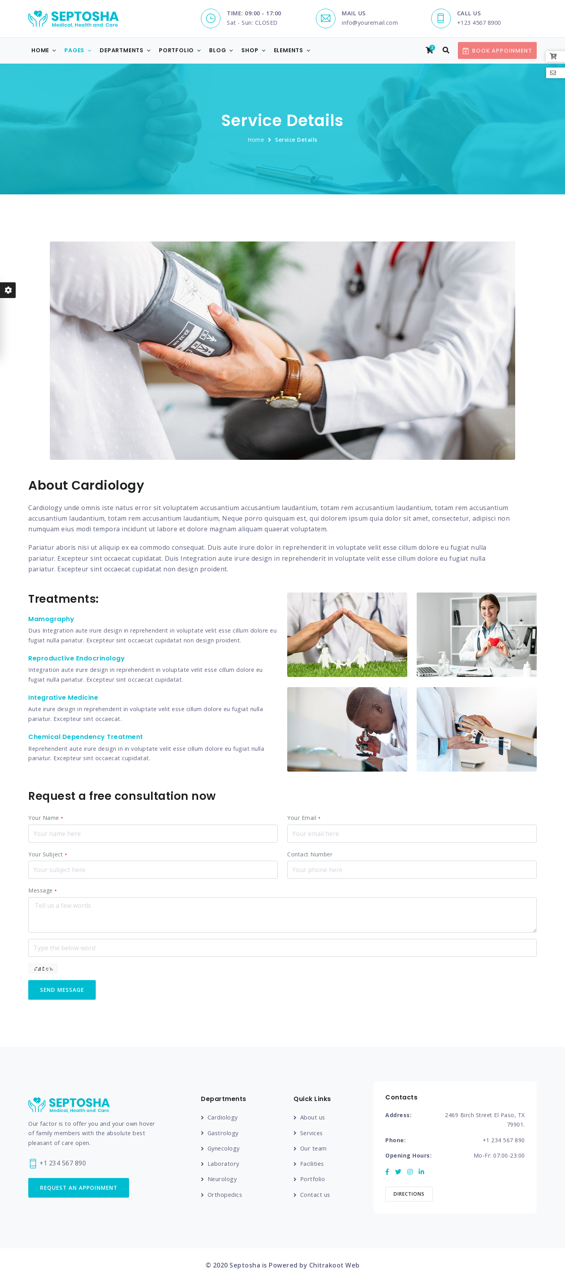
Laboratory (224, 1165)
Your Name (46, 818)
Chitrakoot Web (334, 1266)
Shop (249, 51)
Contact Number (309, 854)
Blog (217, 51)
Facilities (312, 1165)
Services (312, 1134)
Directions (409, 1195)
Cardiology (223, 1118)
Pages (74, 51)
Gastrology (224, 1134)
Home (40, 51)
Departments (122, 51)
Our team (314, 1149)
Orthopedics (226, 1195)
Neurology (223, 1180)
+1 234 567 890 (57, 1164)
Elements (288, 51)
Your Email (304, 818)
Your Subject (47, 854)
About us (313, 1118)
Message (42, 890)
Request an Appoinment (81, 1189)
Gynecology (224, 1149)
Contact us (315, 1195)
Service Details (296, 140)
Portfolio (176, 51)
